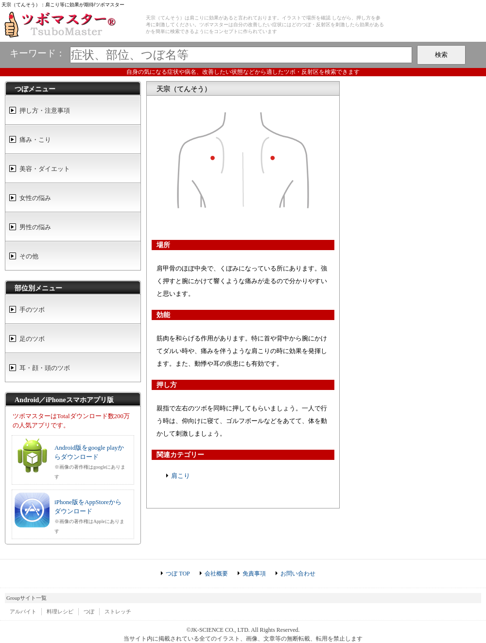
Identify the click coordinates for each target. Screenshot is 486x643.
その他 (28, 256)
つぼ (89, 611)
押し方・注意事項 (44, 110)
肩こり (180, 475)
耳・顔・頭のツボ (44, 368)
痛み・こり (35, 139)
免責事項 (254, 573)
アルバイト (23, 611)
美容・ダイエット (44, 168)
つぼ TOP (178, 573)
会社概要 (216, 573)
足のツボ (32, 338)
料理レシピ (60, 611)
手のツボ (32, 309)
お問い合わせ (297, 573)
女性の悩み (35, 198)
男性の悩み (35, 227)
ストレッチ (117, 611)
